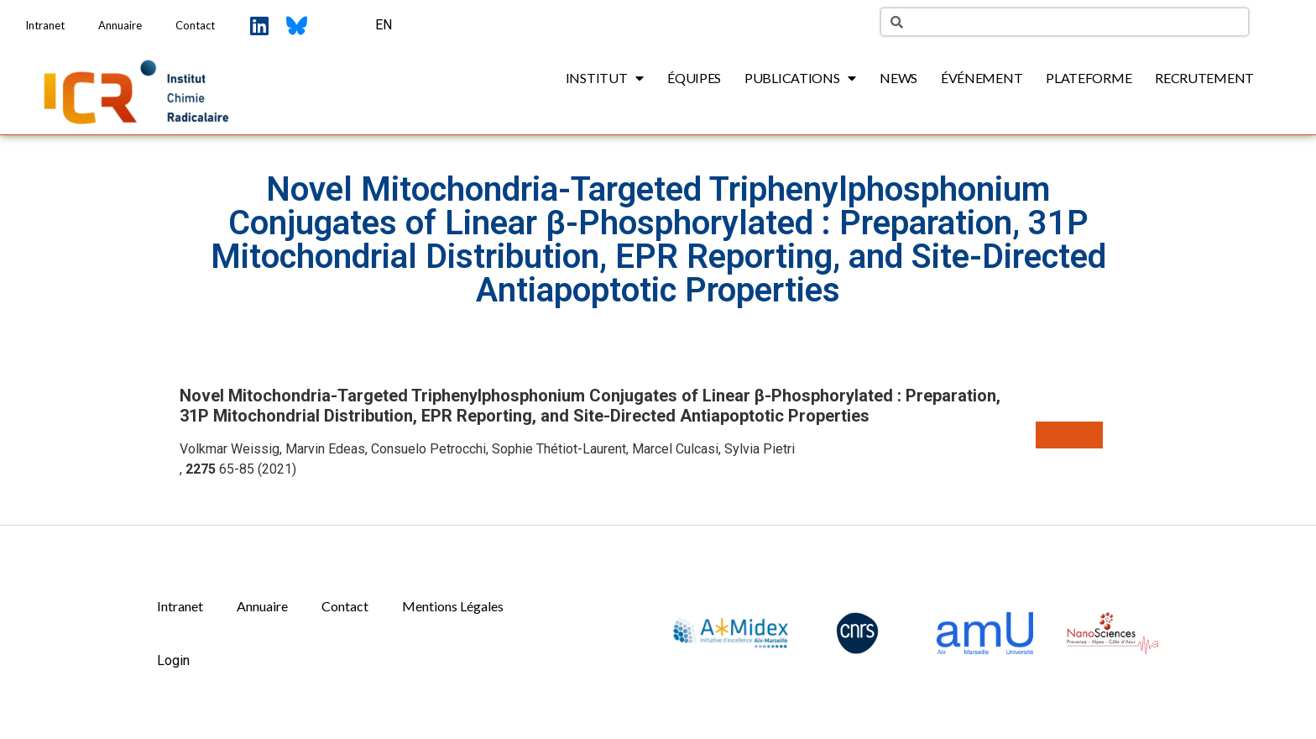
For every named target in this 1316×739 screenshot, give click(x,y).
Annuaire (120, 25)
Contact (195, 25)
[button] (1069, 435)
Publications (800, 78)
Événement (981, 78)
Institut (605, 78)
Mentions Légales (453, 606)
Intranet (45, 25)
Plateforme (1088, 78)
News (898, 78)
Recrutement (1204, 78)
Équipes (694, 78)
